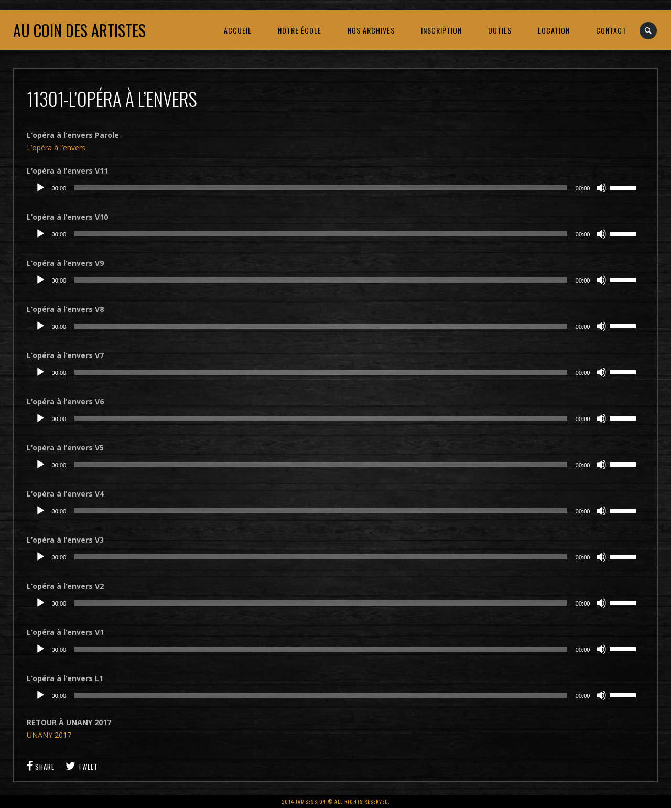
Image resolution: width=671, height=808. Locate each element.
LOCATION (554, 30)
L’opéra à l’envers (56, 148)
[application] (336, 187)
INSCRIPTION (441, 30)
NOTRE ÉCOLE (299, 30)
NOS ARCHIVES (371, 30)
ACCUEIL (238, 30)
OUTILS (500, 30)
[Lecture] (40, 187)
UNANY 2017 (49, 735)
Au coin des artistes (79, 30)
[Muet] (601, 187)
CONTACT (611, 30)
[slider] (320, 187)
